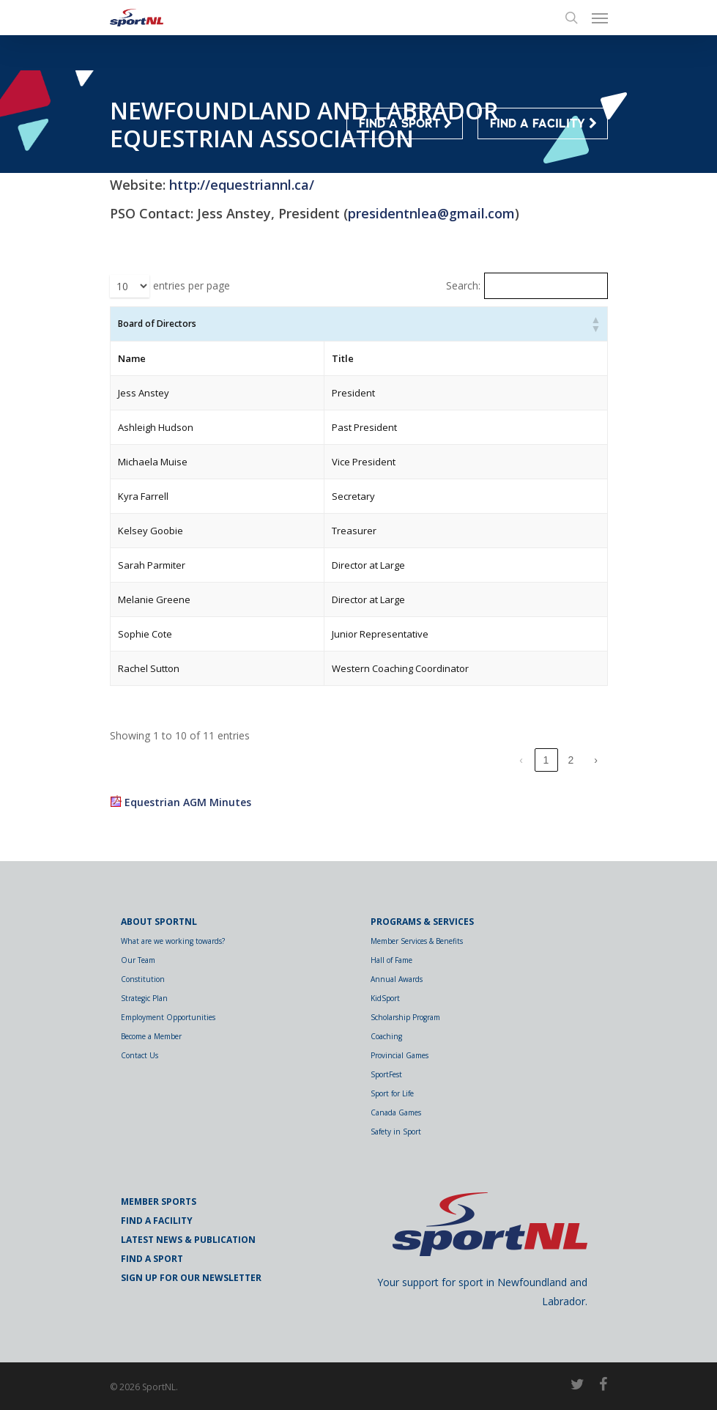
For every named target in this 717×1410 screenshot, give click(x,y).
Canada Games (396, 1112)
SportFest (386, 1074)
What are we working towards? (173, 941)
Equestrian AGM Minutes (188, 802)
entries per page (191, 285)
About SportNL (159, 921)
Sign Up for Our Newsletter (191, 1277)
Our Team (138, 960)
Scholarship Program (405, 1017)
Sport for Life (392, 1093)
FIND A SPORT (405, 124)
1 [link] (546, 760)
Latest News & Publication (188, 1239)
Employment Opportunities (168, 1017)
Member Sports (158, 1201)
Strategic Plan (144, 998)
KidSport (385, 998)
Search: (463, 285)
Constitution (143, 979)
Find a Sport (152, 1258)
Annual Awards (397, 979)
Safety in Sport (396, 1131)
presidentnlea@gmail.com (431, 213)
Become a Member (151, 1036)
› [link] (596, 760)
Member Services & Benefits (417, 941)
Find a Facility (157, 1220)
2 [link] (571, 760)
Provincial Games (399, 1055)
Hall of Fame (391, 960)
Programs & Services (422, 921)
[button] (595, 324)
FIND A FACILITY (543, 124)
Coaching (386, 1036)
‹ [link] (521, 760)
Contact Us (139, 1055)
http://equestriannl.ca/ (241, 184)
